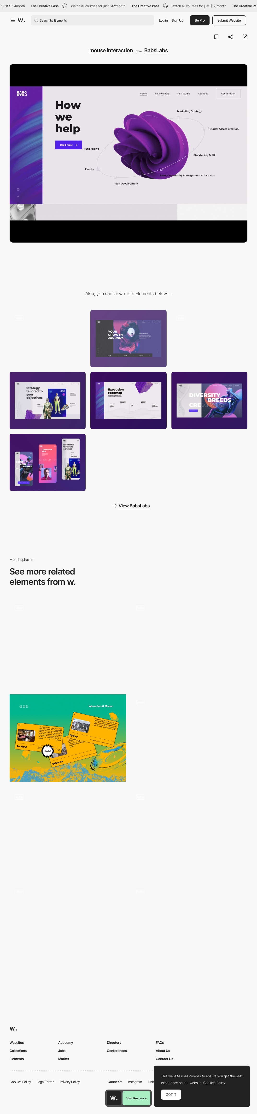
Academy (65, 1042)
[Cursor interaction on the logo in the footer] (189, 643)
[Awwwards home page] (114, 1098)
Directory (114, 1042)
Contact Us (164, 1059)
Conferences (117, 1051)
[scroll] (48, 338)
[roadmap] (128, 400)
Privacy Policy (70, 1082)
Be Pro (200, 20)
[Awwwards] (21, 20)
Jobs (61, 1051)
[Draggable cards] (68, 738)
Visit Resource (136, 1098)
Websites (17, 1042)
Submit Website (229, 20)
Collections (18, 1051)
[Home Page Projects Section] (68, 927)
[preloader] (209, 338)
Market (63, 1059)
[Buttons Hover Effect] (189, 738)
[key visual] (128, 338)
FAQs (160, 1042)
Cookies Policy (20, 1082)
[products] (48, 400)
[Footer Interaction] (68, 832)
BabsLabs (156, 50)
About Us (163, 1051)
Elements (17, 1059)
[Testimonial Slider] (189, 927)
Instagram (135, 1082)
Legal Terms (45, 1082)
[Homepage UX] (189, 832)
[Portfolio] (68, 643)
